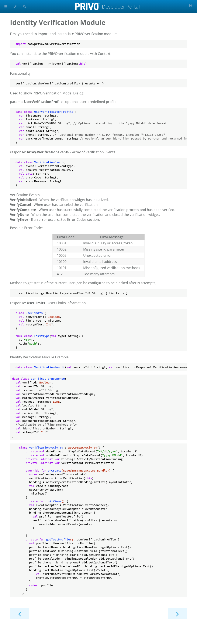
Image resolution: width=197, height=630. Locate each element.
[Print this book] (190, 5)
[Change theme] (15, 6)
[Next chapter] (177, 613)
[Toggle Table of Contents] (5, 6)
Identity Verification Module (58, 22)
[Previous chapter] (19, 613)
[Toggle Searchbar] (24, 6)
